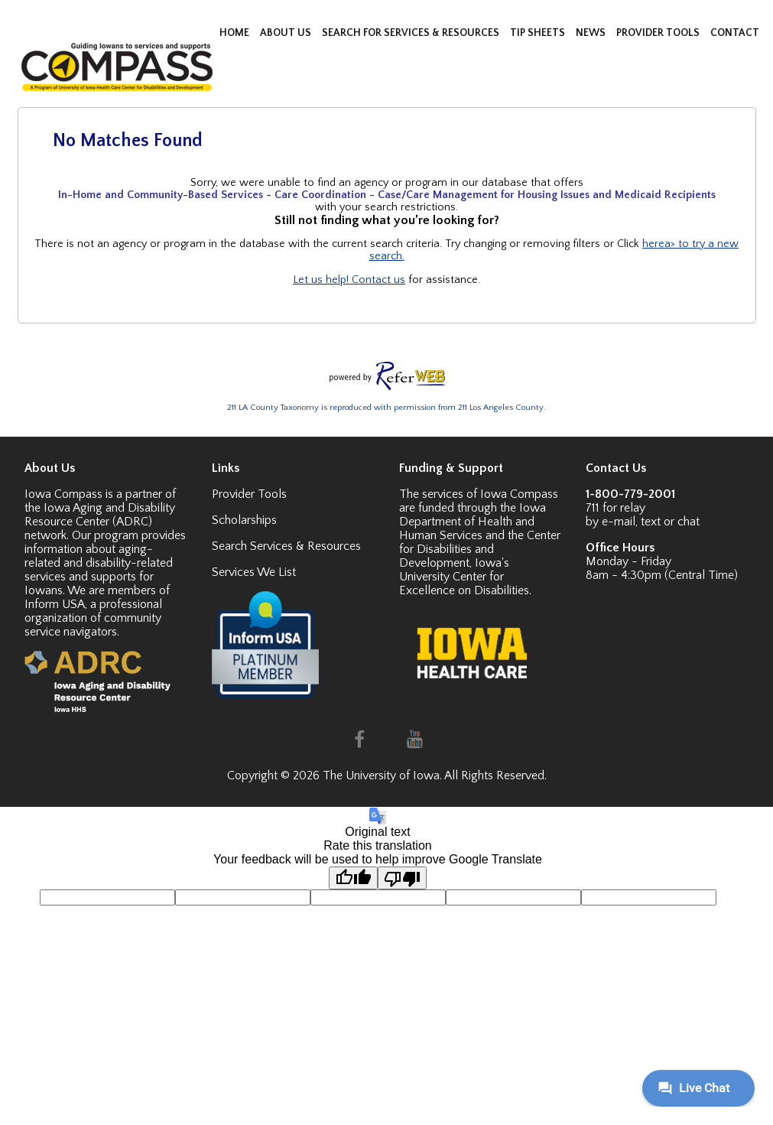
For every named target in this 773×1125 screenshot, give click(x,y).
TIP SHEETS (538, 33)
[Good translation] (353, 878)
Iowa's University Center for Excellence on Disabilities (464, 576)
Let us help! (322, 280)
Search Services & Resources (286, 546)
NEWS (592, 33)
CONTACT (734, 33)
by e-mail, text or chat (643, 521)
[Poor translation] (402, 878)
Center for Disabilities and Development (479, 549)
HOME (235, 33)
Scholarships (244, 520)
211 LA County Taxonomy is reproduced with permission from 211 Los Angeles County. (386, 407)
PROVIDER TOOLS (659, 33)
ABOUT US (286, 33)
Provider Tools (249, 494)
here (653, 244)
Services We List (254, 572)
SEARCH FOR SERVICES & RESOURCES (412, 33)
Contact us (378, 280)
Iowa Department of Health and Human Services (472, 521)
